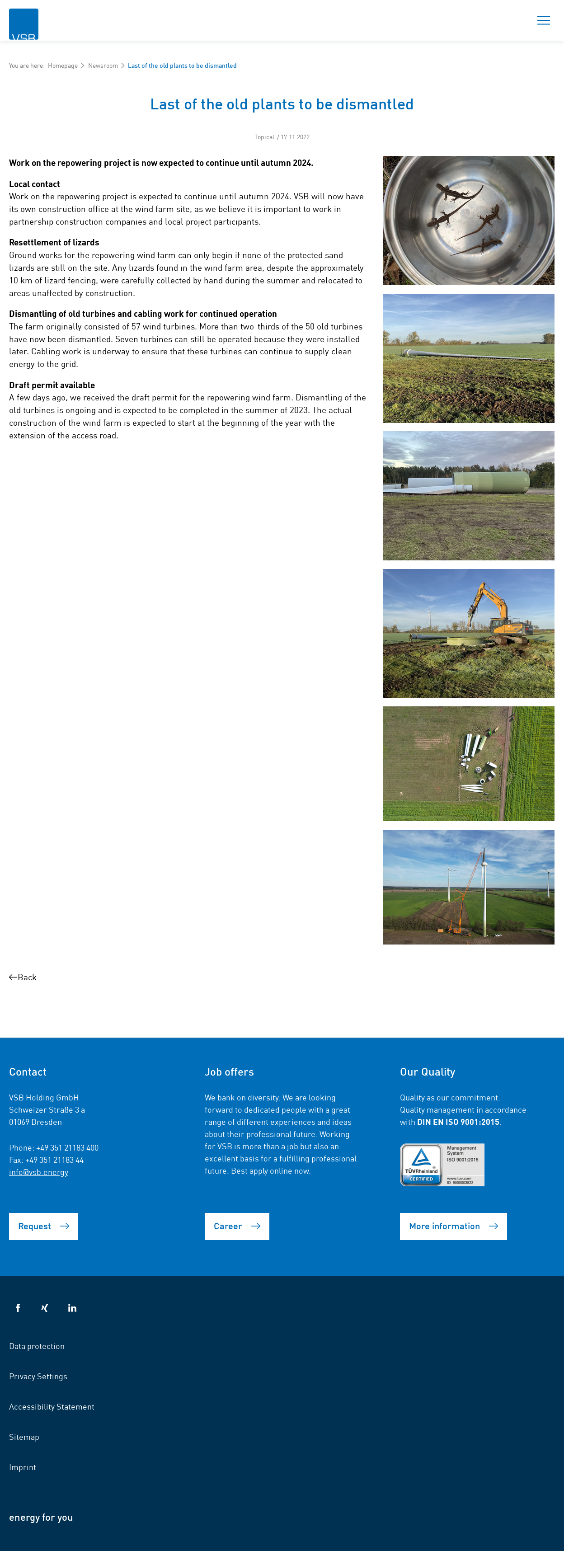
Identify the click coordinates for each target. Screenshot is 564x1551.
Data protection (37, 1345)
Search (512, 20)
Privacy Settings (38, 1376)
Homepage (63, 65)
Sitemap (24, 1436)
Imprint (22, 1466)
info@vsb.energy (38, 1171)
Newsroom (103, 65)
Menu (541, 20)
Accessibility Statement (51, 1406)
